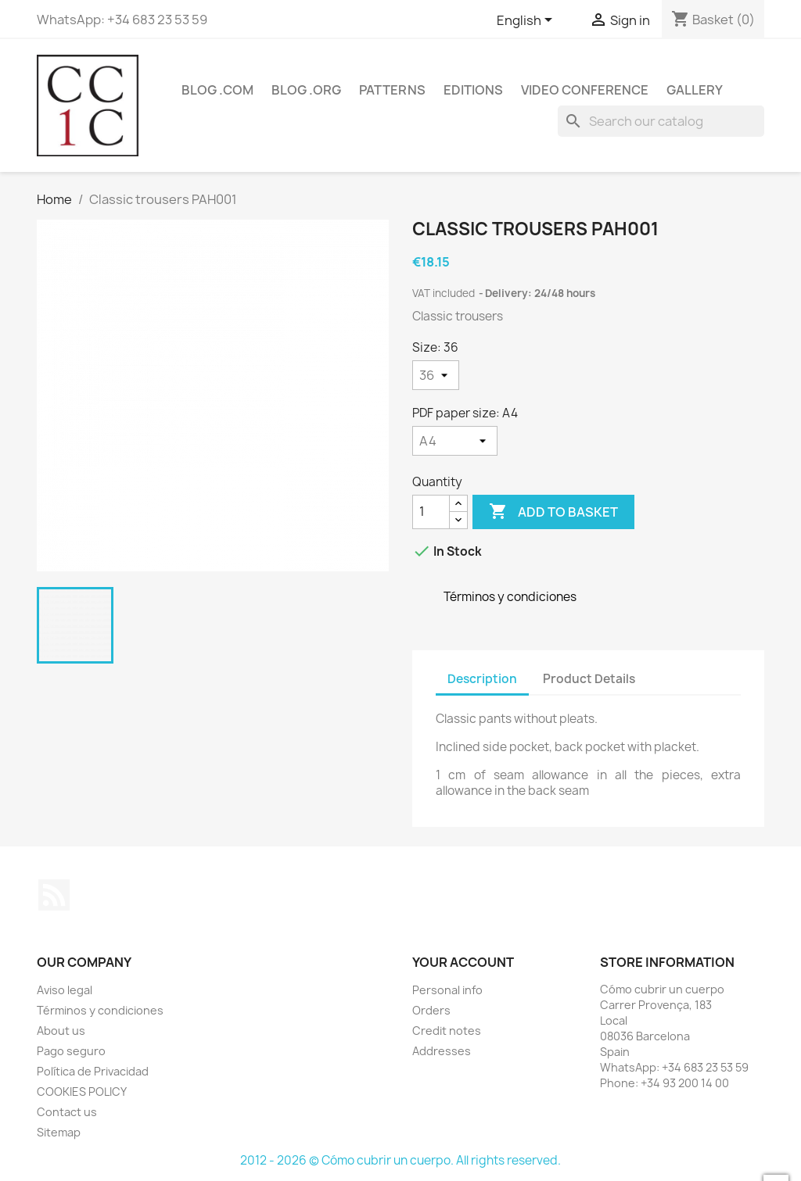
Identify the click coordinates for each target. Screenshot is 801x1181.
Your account (463, 962)
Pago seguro (71, 1050)
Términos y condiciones (100, 1010)
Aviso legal (64, 989)
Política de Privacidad (93, 1071)
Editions (473, 89)
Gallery (694, 89)
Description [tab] (482, 679)
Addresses (441, 1050)
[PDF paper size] (454, 441)
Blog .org (306, 89)
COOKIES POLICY (82, 1091)
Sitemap (59, 1132)
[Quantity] (431, 512)
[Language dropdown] (527, 21)
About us (61, 1030)
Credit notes (446, 1030)
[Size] (435, 375)
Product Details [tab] (589, 679)
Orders (431, 1010)
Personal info (447, 989)
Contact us (67, 1111)
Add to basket (553, 512)
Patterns (392, 89)
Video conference (584, 89)
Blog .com (217, 89)
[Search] (661, 121)
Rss (54, 895)
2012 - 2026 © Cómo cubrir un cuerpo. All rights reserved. (400, 1160)
